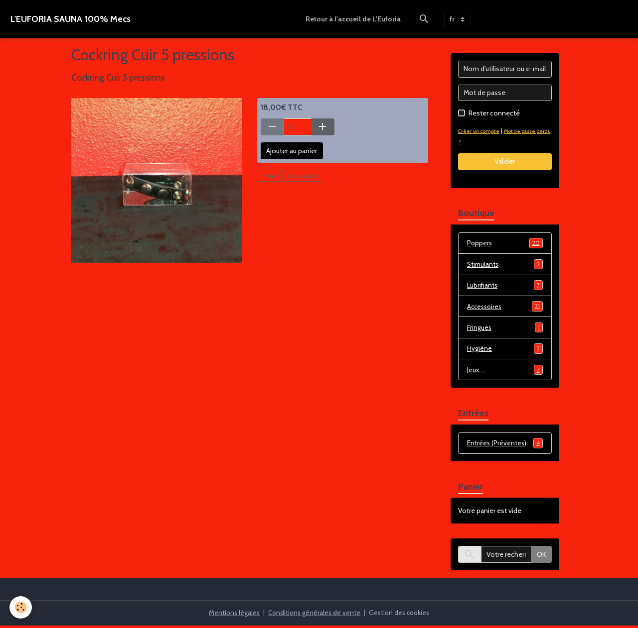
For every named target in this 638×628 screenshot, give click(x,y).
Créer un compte (480, 130)
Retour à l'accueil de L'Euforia (353, 18)
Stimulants (505, 265)
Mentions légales (231, 615)
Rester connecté (494, 112)
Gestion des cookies (401, 615)
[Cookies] (21, 607)
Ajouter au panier (291, 150)
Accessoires (302, 175)
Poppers (505, 243)
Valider (504, 161)
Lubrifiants (505, 286)
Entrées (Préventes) (505, 445)
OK (541, 556)
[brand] (70, 19)
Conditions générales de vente (313, 615)
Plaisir (269, 175)
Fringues (505, 329)
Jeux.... (505, 372)
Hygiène (505, 350)
